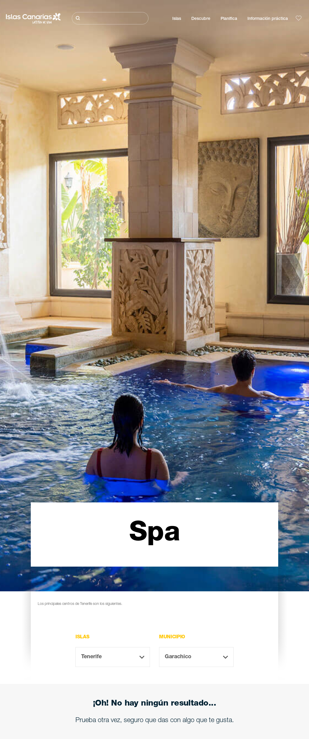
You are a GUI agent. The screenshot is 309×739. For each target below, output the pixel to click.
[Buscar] (110, 18)
